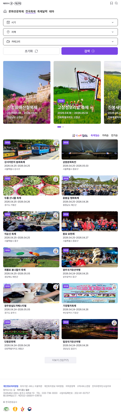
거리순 (105, 135)
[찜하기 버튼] (111, 3)
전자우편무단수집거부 (101, 386)
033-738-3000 (50, 393)
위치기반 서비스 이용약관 (31, 386)
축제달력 (42, 11)
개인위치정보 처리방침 (54, 386)
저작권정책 (70, 386)
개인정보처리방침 (10, 386)
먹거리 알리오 (80, 135)
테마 (51, 11)
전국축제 (31, 11)
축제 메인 (5, 11)
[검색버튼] (116, 3)
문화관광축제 (16, 11)
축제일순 (95, 135)
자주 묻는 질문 (23, 390)
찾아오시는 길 (9, 390)
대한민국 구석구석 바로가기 (12, 3)
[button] (59, 127)
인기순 (114, 135)
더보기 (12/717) (60, 360)
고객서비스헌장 (83, 386)
